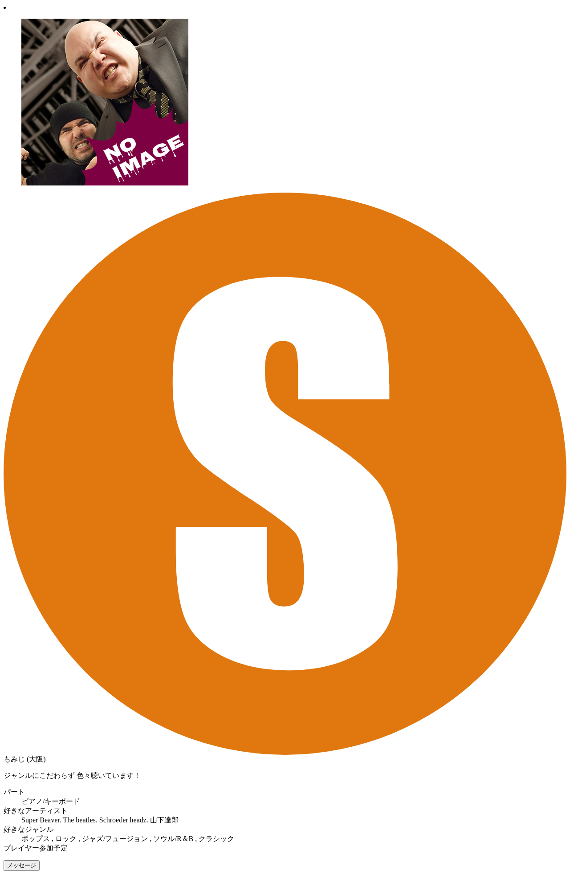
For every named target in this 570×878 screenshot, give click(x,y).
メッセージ (21, 865)
